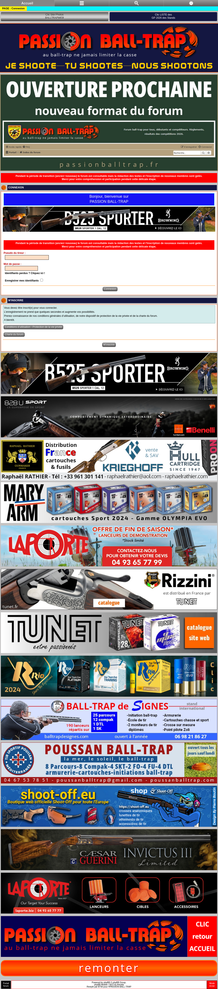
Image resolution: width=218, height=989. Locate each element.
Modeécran (212, 984)
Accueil (27, 3)
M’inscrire (108, 344)
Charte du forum (14, 334)
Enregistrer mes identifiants (24, 280)
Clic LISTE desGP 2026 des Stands (163, 16)
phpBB (107, 982)
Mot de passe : (12, 264)
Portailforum (6, 984)
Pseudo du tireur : (15, 253)
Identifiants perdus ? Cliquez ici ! (25, 273)
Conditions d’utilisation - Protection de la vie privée (33, 326)
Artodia (120, 984)
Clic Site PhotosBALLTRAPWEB (54, 16)
